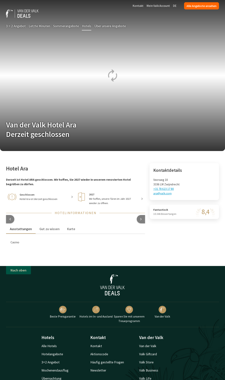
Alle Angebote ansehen (202, 6)
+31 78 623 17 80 (163, 189)
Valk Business (148, 370)
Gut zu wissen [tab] (49, 229)
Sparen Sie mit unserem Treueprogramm (129, 314)
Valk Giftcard (148, 354)
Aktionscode (99, 354)
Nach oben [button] (18, 270)
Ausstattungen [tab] (21, 229)
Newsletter (98, 370)
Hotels (86, 26)
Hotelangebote (52, 354)
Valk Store (146, 362)
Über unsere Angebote (110, 26)
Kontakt (138, 6)
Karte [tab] (71, 229)
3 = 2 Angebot (16, 26)
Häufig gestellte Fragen (107, 362)
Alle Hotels (49, 346)
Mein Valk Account (158, 6)
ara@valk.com (162, 193)
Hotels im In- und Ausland (96, 312)
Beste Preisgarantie (63, 312)
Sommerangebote (66, 26)
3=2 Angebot (50, 362)
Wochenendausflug (54, 370)
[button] (10, 219)
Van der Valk (162, 312)
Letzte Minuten (39, 26)
